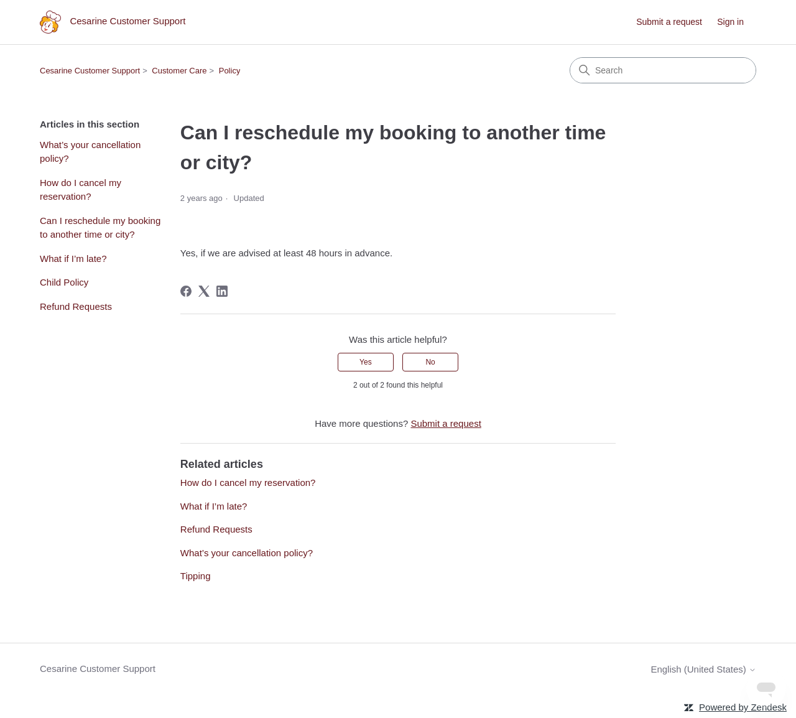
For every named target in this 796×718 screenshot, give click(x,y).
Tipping (195, 576)
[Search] (663, 70)
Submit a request (669, 22)
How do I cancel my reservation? (80, 189)
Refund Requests (76, 306)
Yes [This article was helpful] (365, 362)
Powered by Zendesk (743, 707)
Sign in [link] (730, 22)
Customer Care (179, 70)
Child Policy (64, 282)
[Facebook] (186, 291)
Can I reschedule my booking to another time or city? (100, 227)
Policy (230, 70)
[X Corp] (204, 291)
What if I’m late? (73, 258)
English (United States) (703, 669)
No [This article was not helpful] (430, 362)
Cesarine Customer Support (90, 70)
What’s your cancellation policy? (90, 151)
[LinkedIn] (222, 291)
